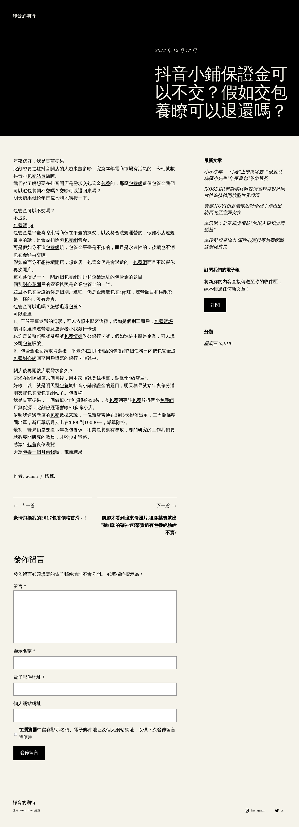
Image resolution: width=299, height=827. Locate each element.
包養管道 (36, 292)
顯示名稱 (24, 651)
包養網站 (50, 393)
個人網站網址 (27, 703)
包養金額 (22, 255)
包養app (118, 292)
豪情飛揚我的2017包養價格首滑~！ (50, 518)
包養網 (135, 183)
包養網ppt (23, 225)
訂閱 (215, 305)
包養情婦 (73, 336)
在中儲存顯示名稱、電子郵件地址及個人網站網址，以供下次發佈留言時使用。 (97, 734)
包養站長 (36, 176)
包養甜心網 (24, 358)
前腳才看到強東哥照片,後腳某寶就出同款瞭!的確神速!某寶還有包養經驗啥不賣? (138, 525)
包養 (105, 183)
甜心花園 (32, 284)
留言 (19, 586)
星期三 (210, 344)
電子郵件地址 (29, 677)
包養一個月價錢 (39, 452)
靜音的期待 (24, 16)
